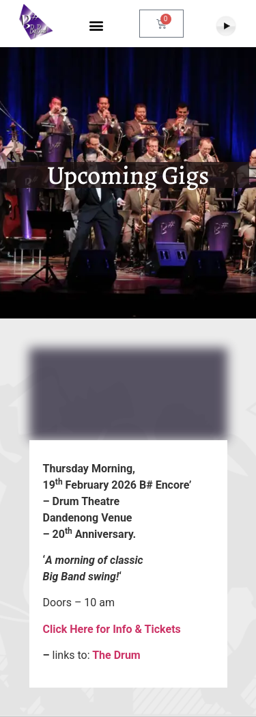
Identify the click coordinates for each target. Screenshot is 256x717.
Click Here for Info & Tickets (112, 629)
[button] (96, 25)
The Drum (115, 655)
